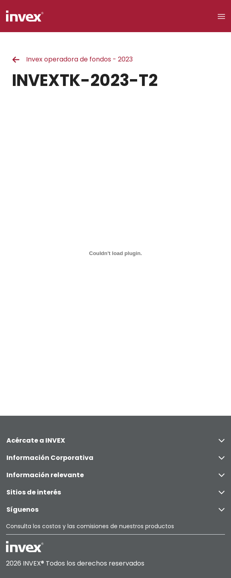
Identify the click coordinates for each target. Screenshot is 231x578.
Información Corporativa (115, 457)
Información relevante (115, 475)
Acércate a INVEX (115, 440)
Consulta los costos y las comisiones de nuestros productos (90, 526)
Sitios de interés (115, 492)
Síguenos (115, 509)
